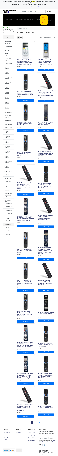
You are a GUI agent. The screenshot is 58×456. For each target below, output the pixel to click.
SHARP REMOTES (7, 167)
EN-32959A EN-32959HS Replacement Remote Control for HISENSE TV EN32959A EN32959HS (25, 313)
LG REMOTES (8, 120)
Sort (41, 37)
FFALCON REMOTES (7, 88)
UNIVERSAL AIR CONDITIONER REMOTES (8, 195)
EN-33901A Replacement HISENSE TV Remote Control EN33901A (45, 407)
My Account (7, 432)
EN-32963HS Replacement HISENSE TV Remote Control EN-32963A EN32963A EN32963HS (45, 376)
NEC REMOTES (8, 124)
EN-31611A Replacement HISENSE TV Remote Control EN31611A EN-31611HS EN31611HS (45, 186)
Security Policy (31, 440)
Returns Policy (8, 231)
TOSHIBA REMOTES (7, 185)
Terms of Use (31, 432)
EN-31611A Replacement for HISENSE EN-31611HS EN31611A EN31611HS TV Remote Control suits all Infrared (24, 185)
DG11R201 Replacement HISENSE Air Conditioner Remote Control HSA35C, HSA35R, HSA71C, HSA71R (45, 62)
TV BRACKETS (8, 190)
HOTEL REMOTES (7, 108)
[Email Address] (43, 438)
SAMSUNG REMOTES (7, 152)
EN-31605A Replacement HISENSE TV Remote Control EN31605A (24, 154)
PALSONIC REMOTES (7, 132)
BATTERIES (7, 50)
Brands (29, 19)
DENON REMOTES (7, 73)
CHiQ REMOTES (8, 63)
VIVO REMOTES (8, 213)
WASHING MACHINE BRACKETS (7, 218)
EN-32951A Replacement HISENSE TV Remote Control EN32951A (24, 251)
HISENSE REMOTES (7, 98)
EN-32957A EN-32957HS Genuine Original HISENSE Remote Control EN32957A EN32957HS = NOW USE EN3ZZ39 (45, 250)
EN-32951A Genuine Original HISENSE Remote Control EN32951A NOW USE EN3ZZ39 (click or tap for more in (25, 218)
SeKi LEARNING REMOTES (8, 162)
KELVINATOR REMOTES (8, 116)
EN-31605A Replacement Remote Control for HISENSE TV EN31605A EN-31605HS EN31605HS (45, 154)
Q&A (25, 19)
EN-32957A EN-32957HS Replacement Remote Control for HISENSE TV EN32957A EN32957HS (45, 282)
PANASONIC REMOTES (7, 137)
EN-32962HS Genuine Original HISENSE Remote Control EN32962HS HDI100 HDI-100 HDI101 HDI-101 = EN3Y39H (25, 345)
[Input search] (27, 11)
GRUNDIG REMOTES (7, 93)
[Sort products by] (49, 37)
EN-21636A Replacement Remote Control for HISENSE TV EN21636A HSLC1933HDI (25, 93)
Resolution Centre (6, 438)
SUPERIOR (7, 174)
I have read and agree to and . (47, 441)
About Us (16, 20)
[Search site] (35, 11)
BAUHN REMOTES (7, 54)
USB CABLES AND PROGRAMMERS (8, 202)
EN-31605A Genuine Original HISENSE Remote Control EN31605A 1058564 (45, 123)
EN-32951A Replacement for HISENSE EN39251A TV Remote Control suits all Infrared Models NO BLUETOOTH (45, 218)
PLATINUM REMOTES (7, 147)
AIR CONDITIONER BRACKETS (8, 42)
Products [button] (11, 19)
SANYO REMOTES (7, 157)
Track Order (7, 435)
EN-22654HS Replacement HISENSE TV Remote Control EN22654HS (24, 123)
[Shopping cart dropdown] (54, 11)
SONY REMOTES (8, 171)
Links (33, 19)
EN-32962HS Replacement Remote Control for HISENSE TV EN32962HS (45, 345)
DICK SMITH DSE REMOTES (9, 78)
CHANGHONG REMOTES (8, 59)
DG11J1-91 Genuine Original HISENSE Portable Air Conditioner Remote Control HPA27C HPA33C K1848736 (24, 62)
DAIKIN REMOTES (7, 68)
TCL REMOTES (8, 178)
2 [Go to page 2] (34, 422)
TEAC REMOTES (8, 181)
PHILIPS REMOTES (7, 142)
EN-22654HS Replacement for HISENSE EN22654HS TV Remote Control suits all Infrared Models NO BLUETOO (46, 93)
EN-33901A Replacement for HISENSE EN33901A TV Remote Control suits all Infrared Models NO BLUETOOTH (24, 407)
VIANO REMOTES (9, 206)
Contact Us (21, 20)
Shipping (38, 19)
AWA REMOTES (8, 47)
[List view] (21, 37)
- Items (49, 11)
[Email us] (40, 445)
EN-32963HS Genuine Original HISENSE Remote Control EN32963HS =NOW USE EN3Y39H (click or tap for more (25, 376)
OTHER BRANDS (8, 127)
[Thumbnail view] (18, 37)
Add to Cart (25, 69)
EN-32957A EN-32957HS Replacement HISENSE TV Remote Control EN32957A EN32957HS (24, 282)
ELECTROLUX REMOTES (8, 83)
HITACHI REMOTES (7, 103)
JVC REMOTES (8, 112)
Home (6, 19)
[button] (52, 20)
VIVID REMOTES (8, 210)
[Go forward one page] (39, 422)
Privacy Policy (31, 435)
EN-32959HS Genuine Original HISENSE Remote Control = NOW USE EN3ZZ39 (46, 313)
